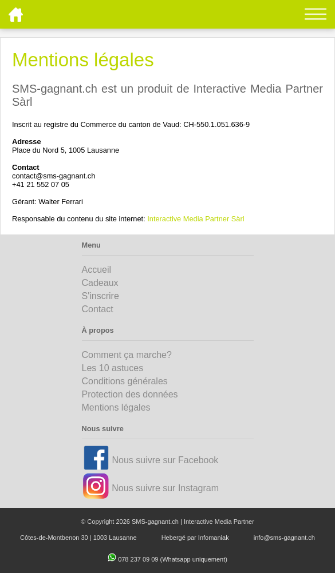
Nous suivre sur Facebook (165, 460)
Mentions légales (116, 407)
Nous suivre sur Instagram (165, 488)
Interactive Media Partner (219, 521)
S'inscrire (100, 296)
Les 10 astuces (113, 368)
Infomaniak (213, 537)
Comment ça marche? (127, 355)
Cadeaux (100, 283)
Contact (97, 309)
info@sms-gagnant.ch (284, 537)
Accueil (97, 269)
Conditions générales (125, 381)
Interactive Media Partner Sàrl (195, 218)
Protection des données (130, 394)
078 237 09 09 (139, 559)
